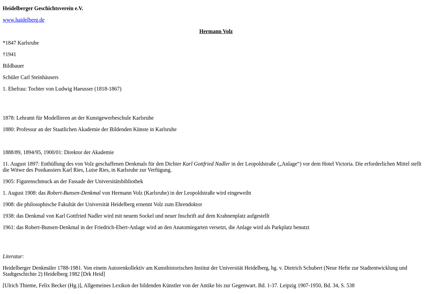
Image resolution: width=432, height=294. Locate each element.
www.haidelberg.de (24, 20)
